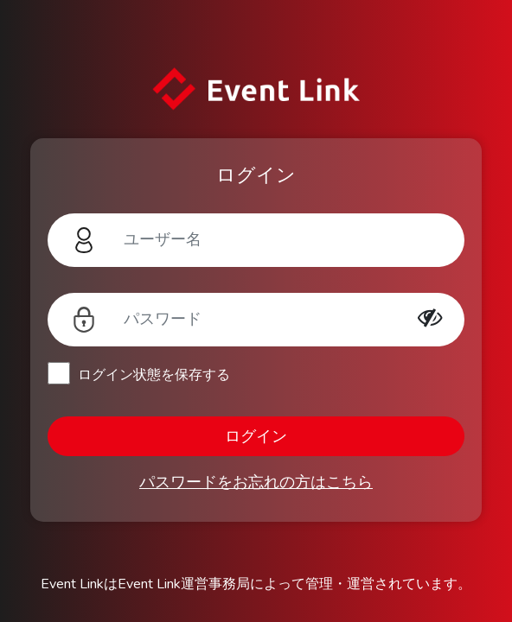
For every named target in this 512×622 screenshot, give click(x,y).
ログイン (256, 436)
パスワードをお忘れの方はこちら (256, 482)
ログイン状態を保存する (154, 374)
